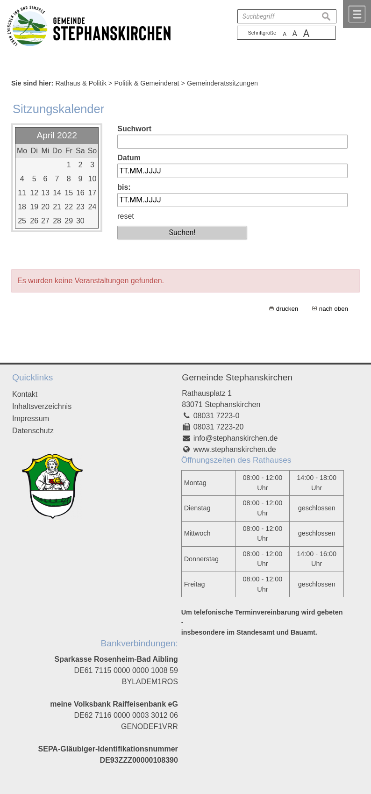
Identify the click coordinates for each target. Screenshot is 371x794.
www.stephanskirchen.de (234, 449)
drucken (287, 308)
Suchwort (134, 129)
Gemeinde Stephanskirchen (237, 377)
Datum (129, 158)
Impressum (30, 418)
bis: (123, 187)
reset (125, 216)
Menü (357, 14)
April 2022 (56, 135)
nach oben (333, 308)
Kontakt (24, 394)
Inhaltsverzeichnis (41, 406)
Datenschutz (33, 431)
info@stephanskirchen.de (235, 438)
